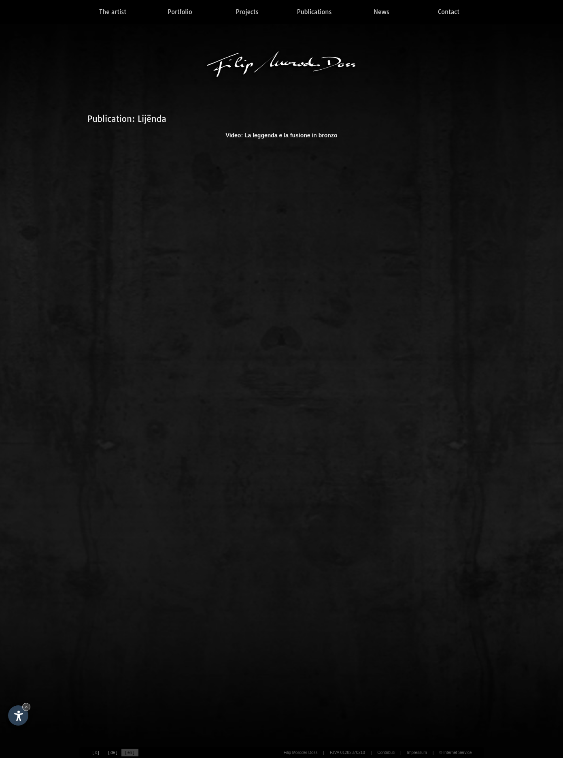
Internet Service (457, 752)
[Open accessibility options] (18, 715)
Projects (247, 12)
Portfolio (179, 12)
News (381, 12)
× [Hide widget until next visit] (26, 707)
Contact (448, 12)
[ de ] (112, 752)
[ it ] (95, 752)
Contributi (386, 752)
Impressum (417, 752)
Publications (314, 12)
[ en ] (129, 752)
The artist (113, 12)
